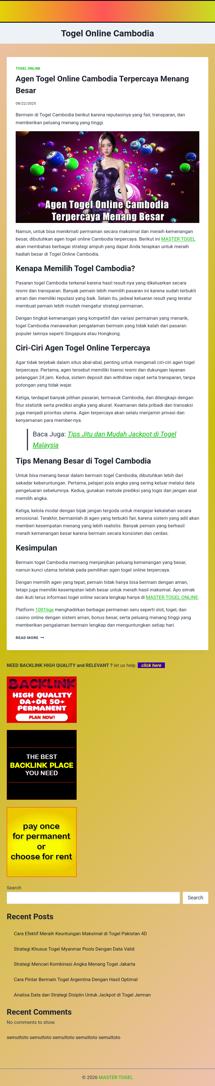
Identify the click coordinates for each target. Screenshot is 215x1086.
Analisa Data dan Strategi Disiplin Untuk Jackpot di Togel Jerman (82, 995)
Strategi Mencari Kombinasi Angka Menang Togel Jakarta (74, 964)
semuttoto (18, 1037)
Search (14, 887)
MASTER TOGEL (116, 1077)
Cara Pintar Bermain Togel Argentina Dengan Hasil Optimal (76, 979)
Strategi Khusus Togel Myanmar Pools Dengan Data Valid (74, 949)
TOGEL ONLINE (28, 68)
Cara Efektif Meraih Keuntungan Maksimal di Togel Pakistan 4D (80, 933)
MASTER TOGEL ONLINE (172, 597)
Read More (30, 637)
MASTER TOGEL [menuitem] (178, 239)
